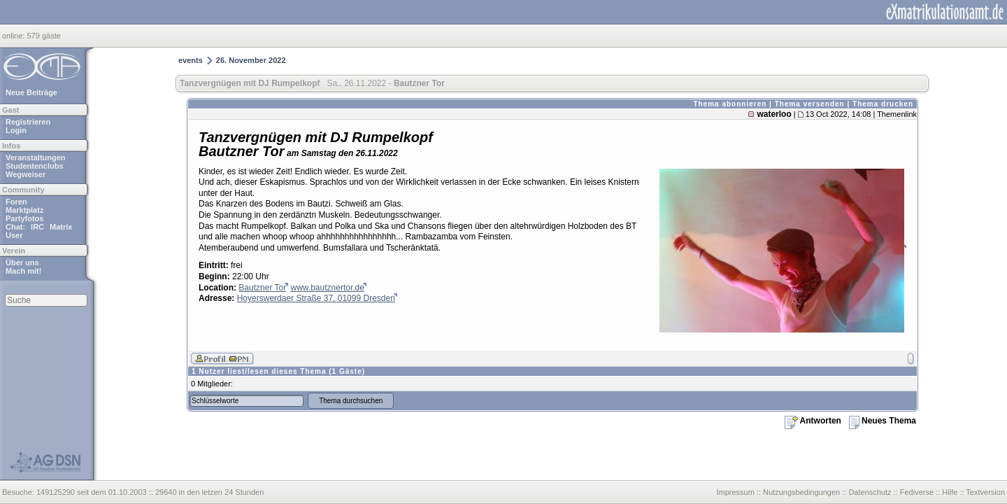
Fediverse (917, 492)
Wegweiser (25, 174)
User (14, 235)
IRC (37, 227)
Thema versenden (810, 104)
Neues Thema (882, 421)
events (190, 60)
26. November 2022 (251, 60)
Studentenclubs (35, 166)
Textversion (985, 492)
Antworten (813, 421)
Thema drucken (882, 104)
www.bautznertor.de (327, 288)
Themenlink (897, 114)
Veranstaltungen (36, 157)
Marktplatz (24, 210)
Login (16, 130)
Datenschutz (869, 492)
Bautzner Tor (262, 288)
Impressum (735, 492)
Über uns (22, 262)
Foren (16, 201)
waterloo (774, 114)
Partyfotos (24, 218)
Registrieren (28, 122)
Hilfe (949, 492)
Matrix (61, 227)
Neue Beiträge (31, 92)
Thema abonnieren (729, 104)
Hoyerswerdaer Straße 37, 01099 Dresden (316, 298)
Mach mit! (23, 271)
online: (14, 35)
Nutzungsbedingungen (801, 492)
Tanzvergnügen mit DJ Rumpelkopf (250, 83)
